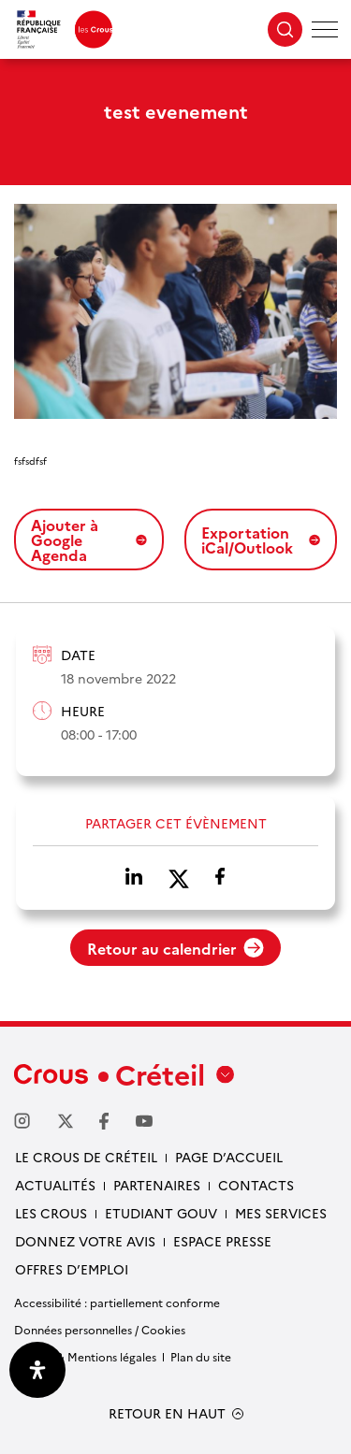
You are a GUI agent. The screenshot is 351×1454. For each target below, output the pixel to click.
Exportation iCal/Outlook (260, 539)
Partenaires (156, 1184)
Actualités (55, 1184)
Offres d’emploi (71, 1269)
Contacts (256, 1184)
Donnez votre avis (85, 1240)
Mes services (281, 1212)
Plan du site (200, 1356)
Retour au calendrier (175, 948)
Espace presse (222, 1240)
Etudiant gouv (161, 1212)
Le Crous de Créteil (86, 1156)
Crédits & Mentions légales (85, 1356)
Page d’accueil (229, 1156)
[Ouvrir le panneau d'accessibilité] (37, 1370)
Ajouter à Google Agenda (89, 539)
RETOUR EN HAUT (167, 1413)
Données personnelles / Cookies (99, 1329)
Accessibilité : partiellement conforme (117, 1302)
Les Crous (51, 1212)
